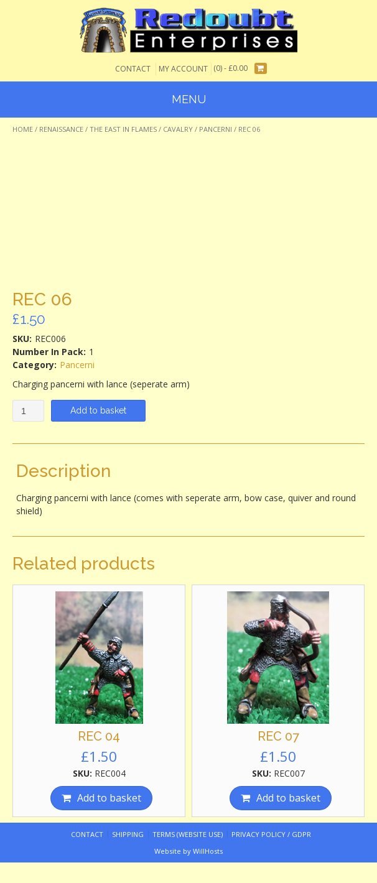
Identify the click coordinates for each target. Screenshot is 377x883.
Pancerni (215, 129)
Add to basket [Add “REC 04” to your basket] (109, 798)
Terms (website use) (187, 834)
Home (22, 129)
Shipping (128, 834)
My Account (183, 68)
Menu (189, 99)
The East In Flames (123, 129)
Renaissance (61, 129)
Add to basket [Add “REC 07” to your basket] (288, 798)
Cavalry (178, 129)
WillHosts (208, 851)
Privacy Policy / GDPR (271, 834)
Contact (133, 68)
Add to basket (98, 410)
